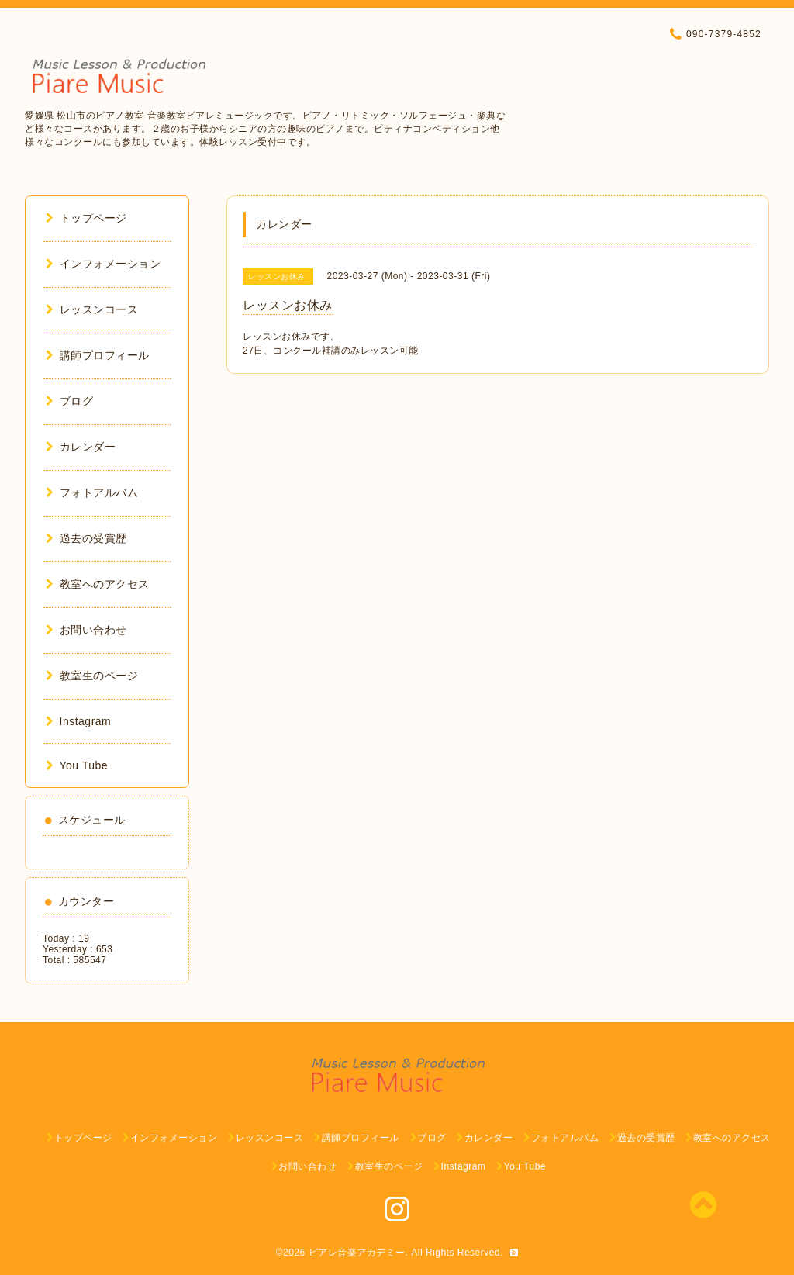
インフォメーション (103, 263)
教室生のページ (92, 675)
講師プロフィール (98, 355)
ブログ (69, 401)
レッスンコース (92, 309)
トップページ (86, 218)
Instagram (78, 721)
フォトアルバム (92, 492)
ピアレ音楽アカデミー (357, 1252)
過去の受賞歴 (86, 538)
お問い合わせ (86, 630)
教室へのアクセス (98, 584)
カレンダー (81, 447)
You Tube (77, 765)
